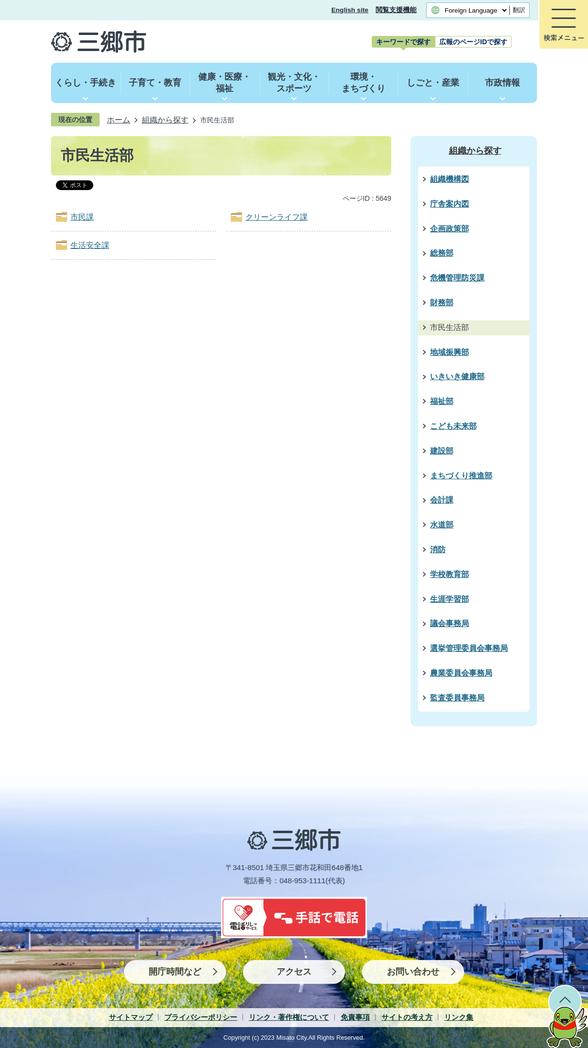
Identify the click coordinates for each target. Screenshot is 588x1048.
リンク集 (458, 1017)
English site (349, 10)
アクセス (294, 972)
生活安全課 (89, 245)
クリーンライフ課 (276, 217)
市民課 (82, 217)
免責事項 (355, 1017)
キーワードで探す (403, 42)
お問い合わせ (413, 972)
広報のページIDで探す (473, 42)
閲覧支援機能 (396, 10)
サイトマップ (131, 1017)
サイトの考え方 (406, 1017)
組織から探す (165, 119)
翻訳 (519, 10)
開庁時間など (175, 972)
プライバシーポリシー (200, 1017)
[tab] (403, 41)
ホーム (118, 119)
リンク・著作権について (289, 1017)
